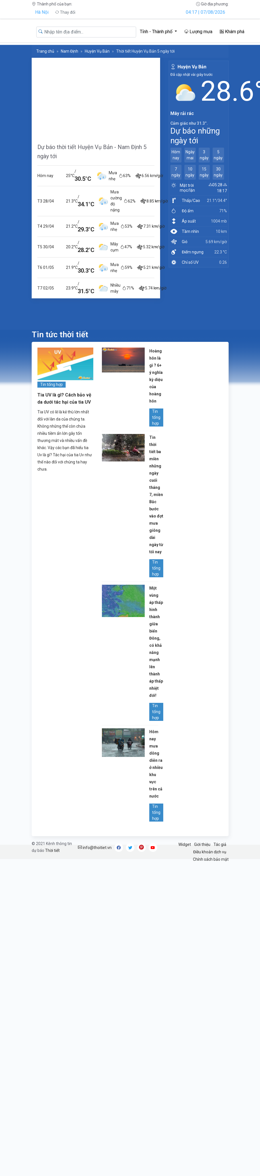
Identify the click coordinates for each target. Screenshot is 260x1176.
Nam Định (69, 51)
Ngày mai (190, 155)
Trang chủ (45, 51)
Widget (184, 844)
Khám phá (232, 31)
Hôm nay (176, 155)
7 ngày (176, 172)
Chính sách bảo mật (211, 859)
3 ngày (204, 155)
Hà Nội (42, 12)
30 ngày (218, 172)
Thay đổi (65, 12)
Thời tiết (52, 850)
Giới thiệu (202, 844)
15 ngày (204, 172)
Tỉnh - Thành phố (157, 31)
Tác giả (219, 844)
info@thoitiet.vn (95, 847)
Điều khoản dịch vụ (209, 852)
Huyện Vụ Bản (97, 51)
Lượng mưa (198, 31)
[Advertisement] (96, 98)
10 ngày (190, 172)
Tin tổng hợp (51, 384)
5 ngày (218, 155)
